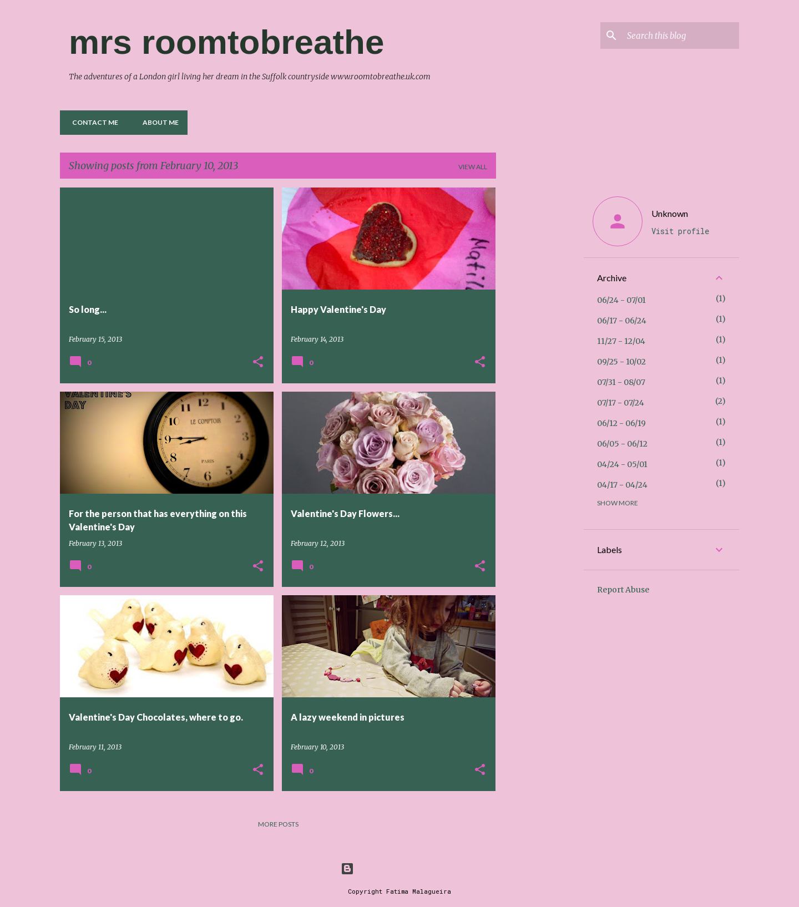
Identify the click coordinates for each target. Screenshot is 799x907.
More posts (278, 824)
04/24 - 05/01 (622, 464)
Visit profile (680, 231)
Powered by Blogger (399, 868)
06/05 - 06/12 (622, 444)
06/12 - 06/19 (621, 423)
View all (472, 167)
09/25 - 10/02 (621, 362)
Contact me (92, 122)
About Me (157, 122)
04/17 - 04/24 (622, 485)
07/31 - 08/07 (621, 382)
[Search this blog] (681, 35)
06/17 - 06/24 (621, 321)
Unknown (669, 213)
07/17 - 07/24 (620, 403)
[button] (258, 362)
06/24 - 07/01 (621, 300)
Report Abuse (623, 590)
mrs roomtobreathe (226, 42)
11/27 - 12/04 (621, 341)
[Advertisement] (539, 354)
